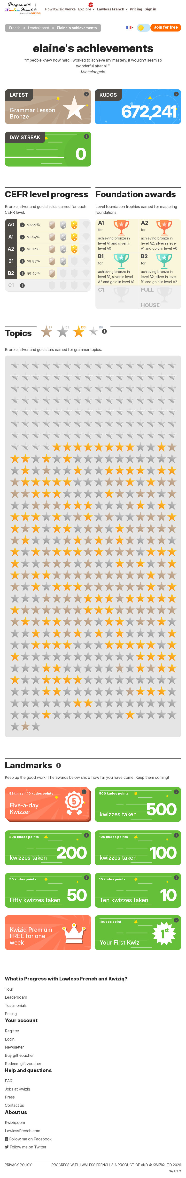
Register (12, 1030)
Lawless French (112, 9)
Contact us (14, 1105)
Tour (9, 989)
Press (10, 1097)
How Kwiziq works (60, 9)
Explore (86, 9)
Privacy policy (18, 1165)
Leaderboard (38, 28)
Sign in (150, 9)
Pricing (136, 9)
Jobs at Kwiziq (17, 1089)
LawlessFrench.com (22, 1130)
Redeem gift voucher (23, 1063)
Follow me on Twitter (25, 1147)
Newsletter (14, 1047)
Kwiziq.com (15, 1122)
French (14, 28)
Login (10, 1039)
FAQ (9, 1080)
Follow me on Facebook (28, 1139)
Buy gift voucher (19, 1055)
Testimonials (16, 1005)
